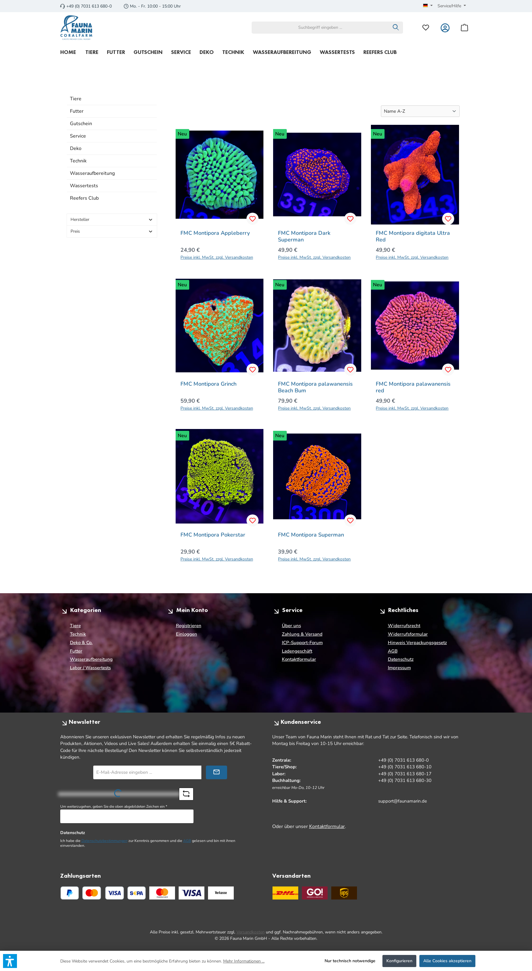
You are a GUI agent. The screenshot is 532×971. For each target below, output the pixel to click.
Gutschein (81, 123)
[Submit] (216, 772)
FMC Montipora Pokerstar (212, 534)
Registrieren (188, 626)
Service (78, 136)
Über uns (291, 626)
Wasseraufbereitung (92, 173)
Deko (75, 148)
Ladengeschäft (297, 651)
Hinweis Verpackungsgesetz (417, 643)
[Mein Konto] (445, 27)
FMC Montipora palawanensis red (413, 387)
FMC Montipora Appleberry (215, 233)
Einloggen (186, 634)
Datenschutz (401, 659)
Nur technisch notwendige (350, 961)
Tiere (75, 98)
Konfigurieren (399, 961)
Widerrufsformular (408, 634)
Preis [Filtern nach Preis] (112, 231)
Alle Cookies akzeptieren (447, 961)
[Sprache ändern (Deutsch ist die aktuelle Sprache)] (428, 6)
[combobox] (320, 28)
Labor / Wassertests (90, 668)
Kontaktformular (299, 659)
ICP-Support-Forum (302, 643)
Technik (78, 161)
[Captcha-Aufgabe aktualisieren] (186, 794)
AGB (393, 651)
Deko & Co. (81, 643)
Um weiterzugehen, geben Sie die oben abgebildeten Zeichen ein (113, 806)
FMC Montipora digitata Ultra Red (413, 236)
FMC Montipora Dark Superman (304, 236)
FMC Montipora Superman (311, 534)
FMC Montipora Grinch (208, 384)
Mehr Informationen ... (244, 961)
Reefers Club (84, 198)
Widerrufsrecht (404, 626)
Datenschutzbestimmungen (104, 840)
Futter (77, 111)
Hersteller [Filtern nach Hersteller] (112, 219)
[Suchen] (396, 28)
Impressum (399, 668)
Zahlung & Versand (302, 634)
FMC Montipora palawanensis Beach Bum (315, 387)
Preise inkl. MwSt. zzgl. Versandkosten (216, 257)
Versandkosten (250, 932)
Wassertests (84, 185)
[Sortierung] (420, 111)
